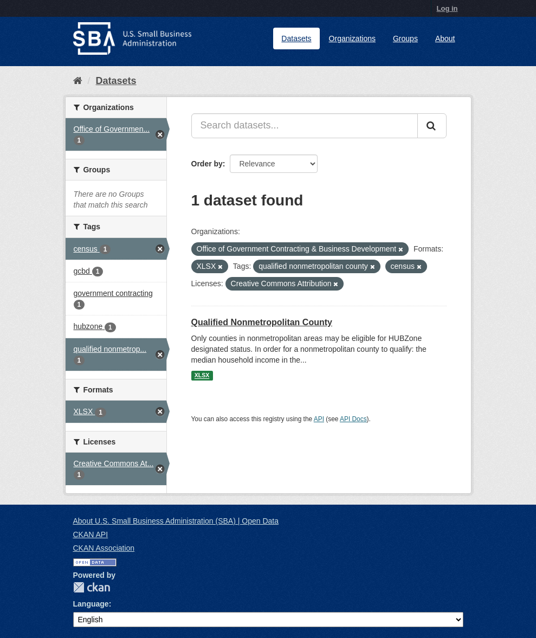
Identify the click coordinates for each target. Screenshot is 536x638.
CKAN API (90, 534)
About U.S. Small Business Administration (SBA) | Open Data (176, 521)
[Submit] (432, 125)
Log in (447, 8)
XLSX (202, 375)
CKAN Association (104, 548)
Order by (207, 163)
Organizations (352, 38)
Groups (405, 38)
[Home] (77, 80)
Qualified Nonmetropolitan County (261, 322)
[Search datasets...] (304, 125)
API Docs (353, 419)
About (445, 38)
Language (91, 604)
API (319, 419)
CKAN (91, 587)
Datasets (296, 38)
